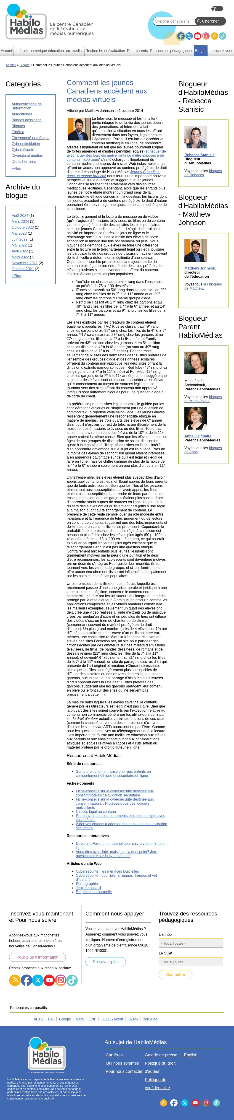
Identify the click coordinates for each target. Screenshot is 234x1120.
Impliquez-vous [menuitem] (221, 51)
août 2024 (20, 216)
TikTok (222, 36)
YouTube (197, 36)
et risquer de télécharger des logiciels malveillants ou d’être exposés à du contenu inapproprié (116, 155)
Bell (51, 1019)
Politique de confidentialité (157, 1083)
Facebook (181, 34)
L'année (165, 934)
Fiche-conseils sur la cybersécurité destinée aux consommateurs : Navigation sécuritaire (115, 793)
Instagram (206, 36)
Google (65, 1019)
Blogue (25, 65)
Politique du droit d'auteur (160, 1067)
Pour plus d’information (37, 957)
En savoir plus (106, 961)
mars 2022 (20, 257)
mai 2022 (19, 245)
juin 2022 (19, 239)
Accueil (11, 65)
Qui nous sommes (122, 1063)
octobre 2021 (23, 269)
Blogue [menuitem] (201, 51)
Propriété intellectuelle (94, 892)
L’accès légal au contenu (96, 812)
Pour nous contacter (124, 1071)
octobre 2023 (23, 227)
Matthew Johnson (199, 268)
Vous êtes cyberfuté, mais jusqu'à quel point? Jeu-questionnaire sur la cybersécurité (116, 854)
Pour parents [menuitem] (137, 51)
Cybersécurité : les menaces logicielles (107, 871)
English (217, 8)
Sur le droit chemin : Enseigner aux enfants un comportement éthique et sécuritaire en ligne (113, 774)
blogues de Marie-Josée (203, 399)
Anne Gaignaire (197, 436)
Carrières (114, 1055)
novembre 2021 (25, 263)
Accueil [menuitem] (7, 51)
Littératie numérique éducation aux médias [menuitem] (49, 51)
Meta (80, 1019)
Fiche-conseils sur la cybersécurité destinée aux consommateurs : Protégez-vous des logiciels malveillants (115, 803)
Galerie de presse (161, 1055)
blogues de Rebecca (203, 173)
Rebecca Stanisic (199, 155)
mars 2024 (20, 221)
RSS (214, 36)
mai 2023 (19, 233)
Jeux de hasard (88, 888)
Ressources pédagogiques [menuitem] (171, 51)
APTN (38, 1019)
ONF (92, 1019)
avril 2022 (20, 251)
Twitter (189, 36)
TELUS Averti (112, 1019)
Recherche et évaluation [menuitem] (105, 51)
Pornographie (87, 884)
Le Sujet (165, 953)
